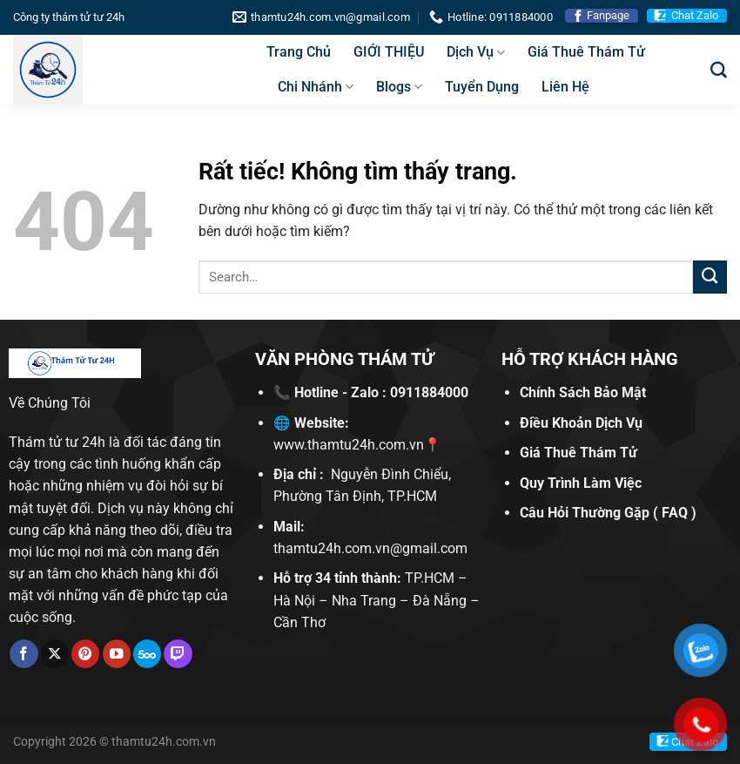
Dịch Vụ (476, 52)
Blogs (399, 87)
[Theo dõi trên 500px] (147, 653)
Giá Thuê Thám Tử (586, 52)
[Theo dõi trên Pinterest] (85, 653)
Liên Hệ (565, 86)
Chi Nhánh (315, 87)
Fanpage (608, 15)
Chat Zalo (694, 15)
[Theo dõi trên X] (55, 653)
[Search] (718, 70)
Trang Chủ (298, 52)
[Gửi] (710, 277)
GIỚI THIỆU (388, 52)
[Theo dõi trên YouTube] (117, 653)
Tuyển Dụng (482, 86)
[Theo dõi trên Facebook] (23, 653)
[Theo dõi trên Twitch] (178, 653)
